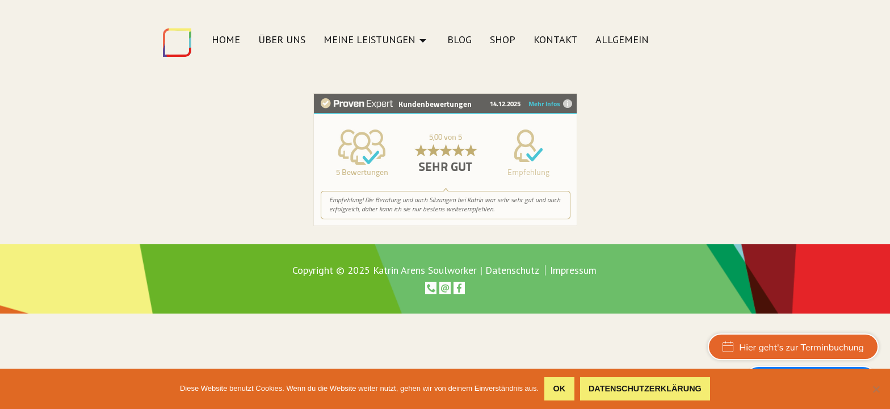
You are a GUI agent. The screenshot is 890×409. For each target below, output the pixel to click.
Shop (502, 40)
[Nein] (875, 389)
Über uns (281, 40)
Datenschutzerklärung (645, 388)
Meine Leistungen (369, 40)
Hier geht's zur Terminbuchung (793, 347)
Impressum (573, 270)
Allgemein (622, 40)
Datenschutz (512, 270)
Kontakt (555, 40)
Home (226, 40)
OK (559, 388)
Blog (459, 40)
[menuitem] (226, 43)
